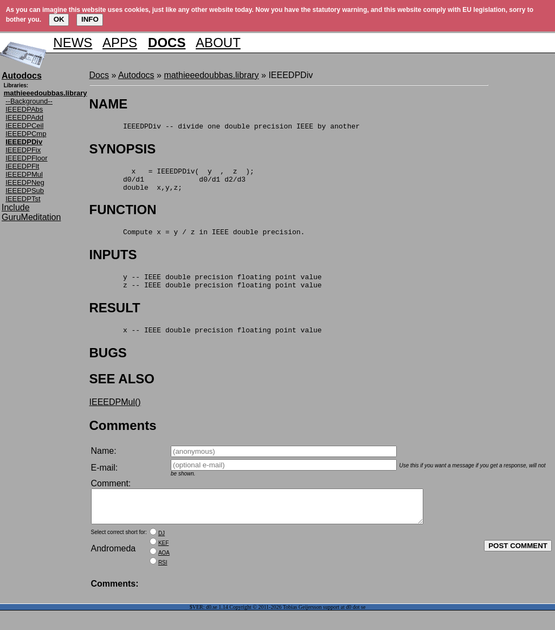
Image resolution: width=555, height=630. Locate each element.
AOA (164, 572)
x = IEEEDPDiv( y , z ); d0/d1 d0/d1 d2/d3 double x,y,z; (171, 183)
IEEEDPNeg (24, 182)
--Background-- (29, 101)
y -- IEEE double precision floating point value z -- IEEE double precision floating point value (205, 291)
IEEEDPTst (22, 199)
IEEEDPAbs (24, 109)
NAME (108, 104)
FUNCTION (123, 216)
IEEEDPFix (23, 150)
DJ (161, 553)
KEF (163, 562)
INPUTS (113, 262)
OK (59, 19)
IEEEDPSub (24, 191)
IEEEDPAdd (24, 117)
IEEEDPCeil (24, 125)
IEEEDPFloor (26, 158)
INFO (90, 19)
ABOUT (218, 42)
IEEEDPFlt (22, 166)
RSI (162, 582)
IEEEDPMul (24, 174)
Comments (123, 438)
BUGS (108, 365)
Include (16, 207)
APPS (119, 42)
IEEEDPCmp (25, 134)
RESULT (114, 319)
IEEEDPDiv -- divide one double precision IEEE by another (224, 127)
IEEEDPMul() (115, 415)
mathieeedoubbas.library (211, 75)
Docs (99, 75)
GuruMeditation (31, 217)
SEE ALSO (121, 391)
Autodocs (136, 75)
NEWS (72, 42)
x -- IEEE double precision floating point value (205, 343)
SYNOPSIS (122, 150)
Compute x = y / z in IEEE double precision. (197, 240)
